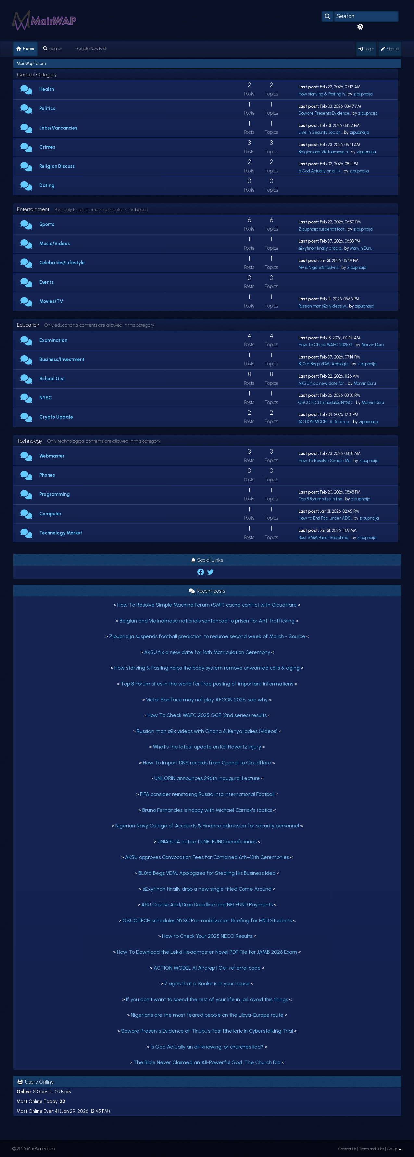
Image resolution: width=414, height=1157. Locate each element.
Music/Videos (54, 243)
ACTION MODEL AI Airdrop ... (325, 421)
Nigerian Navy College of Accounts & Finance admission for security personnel (207, 826)
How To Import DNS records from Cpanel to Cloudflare (207, 763)
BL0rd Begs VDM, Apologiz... (324, 363)
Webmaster (52, 456)
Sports (46, 224)
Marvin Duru (361, 248)
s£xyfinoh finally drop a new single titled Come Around (207, 889)
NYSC (45, 398)
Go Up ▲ (394, 1149)
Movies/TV (51, 301)
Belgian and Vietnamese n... (324, 151)
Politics (47, 108)
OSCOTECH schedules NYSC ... (326, 402)
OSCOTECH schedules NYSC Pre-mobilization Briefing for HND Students (207, 920)
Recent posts (207, 591)
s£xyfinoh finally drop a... (320, 248)
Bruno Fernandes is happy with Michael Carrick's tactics (207, 810)
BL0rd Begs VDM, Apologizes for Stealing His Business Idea (207, 873)
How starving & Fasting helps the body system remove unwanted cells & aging (207, 668)
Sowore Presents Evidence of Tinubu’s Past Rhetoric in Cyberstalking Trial (207, 1031)
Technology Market (60, 533)
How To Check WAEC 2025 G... (326, 344)
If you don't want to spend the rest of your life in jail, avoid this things (207, 999)
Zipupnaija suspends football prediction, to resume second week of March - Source (207, 636)
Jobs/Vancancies (58, 128)
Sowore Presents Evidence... (324, 113)
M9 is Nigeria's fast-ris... (319, 267)
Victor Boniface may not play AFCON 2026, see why (207, 700)
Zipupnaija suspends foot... (322, 229)
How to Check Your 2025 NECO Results (207, 936)
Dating (47, 185)
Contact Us (347, 1149)
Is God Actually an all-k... (320, 171)
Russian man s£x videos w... (323, 306)
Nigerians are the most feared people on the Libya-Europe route (207, 1015)
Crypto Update (56, 417)
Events (46, 282)
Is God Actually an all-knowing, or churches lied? (207, 1047)
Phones (47, 475)
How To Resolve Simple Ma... (325, 460)
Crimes (47, 147)
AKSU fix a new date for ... (322, 383)
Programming (54, 494)
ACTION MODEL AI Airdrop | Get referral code (207, 968)
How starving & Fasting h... (322, 94)
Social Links (207, 560)
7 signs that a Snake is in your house (207, 983)
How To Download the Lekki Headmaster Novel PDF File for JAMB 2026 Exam (207, 952)
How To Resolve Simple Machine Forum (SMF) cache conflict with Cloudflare (207, 605)
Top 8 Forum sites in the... (321, 499)
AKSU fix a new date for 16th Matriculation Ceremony (207, 652)
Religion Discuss (57, 166)
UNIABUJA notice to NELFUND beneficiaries (207, 841)
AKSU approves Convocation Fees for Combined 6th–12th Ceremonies (207, 857)
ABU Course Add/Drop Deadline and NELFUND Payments (207, 904)
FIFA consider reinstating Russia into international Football (207, 794)
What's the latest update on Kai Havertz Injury (207, 747)
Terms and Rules (371, 1149)
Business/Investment (61, 359)
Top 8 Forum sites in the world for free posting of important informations (207, 684)
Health (46, 89)
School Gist (52, 379)
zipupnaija (362, 94)
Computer (50, 514)
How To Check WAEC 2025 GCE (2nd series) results (207, 715)
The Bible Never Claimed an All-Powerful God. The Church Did (207, 1062)
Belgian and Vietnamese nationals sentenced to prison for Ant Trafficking (207, 621)
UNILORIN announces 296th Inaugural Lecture (207, 778)
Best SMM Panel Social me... (324, 537)
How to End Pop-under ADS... (325, 518)
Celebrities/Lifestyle (62, 263)
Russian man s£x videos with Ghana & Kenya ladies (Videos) (207, 731)
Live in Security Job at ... (320, 132)
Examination (53, 340)
